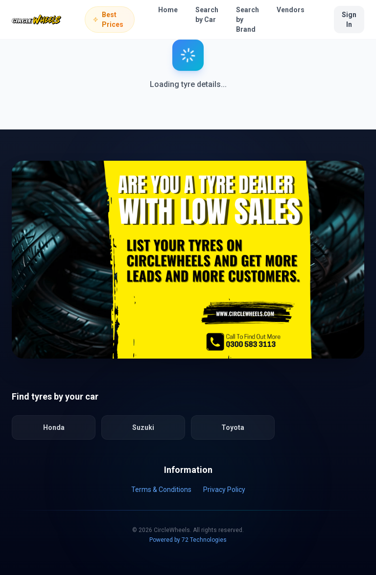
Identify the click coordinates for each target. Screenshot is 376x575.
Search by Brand (247, 19)
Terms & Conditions (161, 489)
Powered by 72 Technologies (188, 539)
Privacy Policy (224, 489)
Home (168, 10)
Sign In (349, 19)
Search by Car (206, 14)
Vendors (291, 10)
